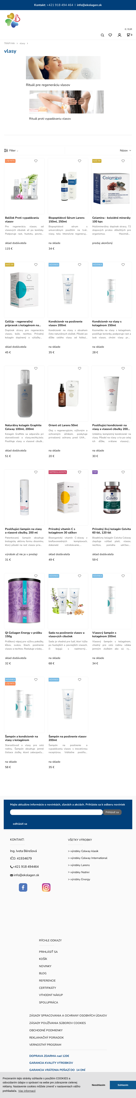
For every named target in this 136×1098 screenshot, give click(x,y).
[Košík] (129, 35)
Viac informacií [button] (26, 1090)
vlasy (22, 43)
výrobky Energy (80, 879)
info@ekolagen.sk (89, 5)
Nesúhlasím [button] (98, 1085)
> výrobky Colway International (87, 858)
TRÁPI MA (9, 43)
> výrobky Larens (79, 865)
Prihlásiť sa (112, 812)
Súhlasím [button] (123, 1085)
